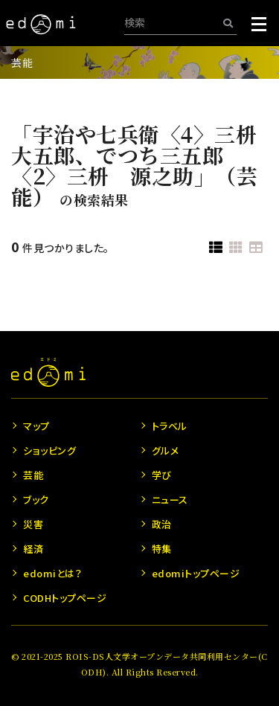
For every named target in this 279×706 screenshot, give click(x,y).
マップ (36, 426)
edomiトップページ (196, 573)
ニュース (170, 499)
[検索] (228, 22)
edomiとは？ (52, 573)
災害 (33, 524)
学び (162, 475)
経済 (33, 549)
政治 (162, 524)
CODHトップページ (64, 598)
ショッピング (49, 450)
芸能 (22, 62)
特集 (162, 549)
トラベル (169, 426)
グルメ (165, 450)
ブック (36, 499)
